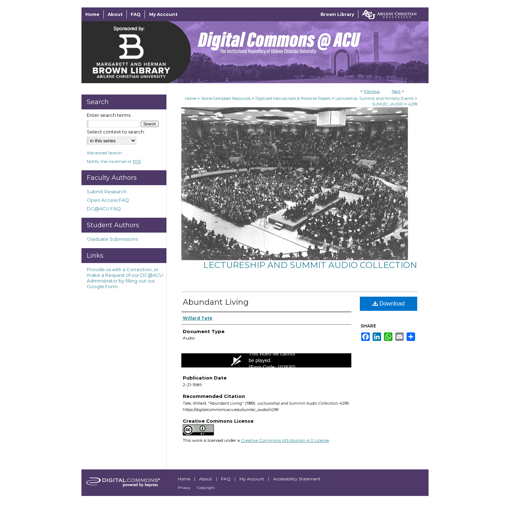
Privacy (184, 487)
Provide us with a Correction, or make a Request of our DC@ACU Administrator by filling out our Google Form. (125, 278)
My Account (252, 478)
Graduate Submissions (112, 239)
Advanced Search (104, 152)
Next (396, 91)
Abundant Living (216, 302)
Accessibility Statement (297, 478)
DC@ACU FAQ (104, 208)
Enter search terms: (109, 115)
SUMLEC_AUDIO (387, 104)
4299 (412, 104)
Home (190, 98)
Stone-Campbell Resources (226, 98)
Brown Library (337, 14)
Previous (372, 91)
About (206, 478)
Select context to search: (116, 132)
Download (389, 304)
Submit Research (106, 191)
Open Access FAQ (108, 200)
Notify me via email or (114, 161)
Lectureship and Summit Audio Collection (310, 265)
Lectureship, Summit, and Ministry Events (374, 98)
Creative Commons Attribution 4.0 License (285, 440)
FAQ (226, 478)
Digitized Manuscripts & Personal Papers (293, 98)
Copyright (206, 487)
